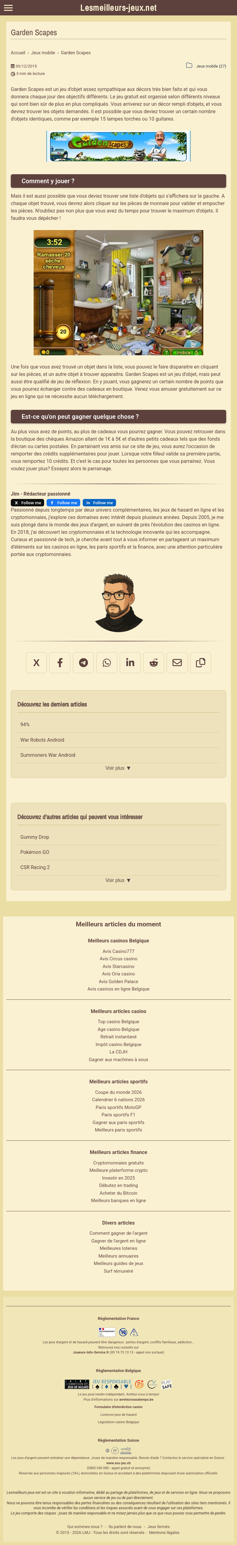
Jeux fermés (159, 1526)
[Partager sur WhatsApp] (106, 662)
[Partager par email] (177, 662)
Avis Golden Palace (118, 981)
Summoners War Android (47, 755)
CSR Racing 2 (35, 867)
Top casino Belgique (118, 1021)
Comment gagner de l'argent (118, 1233)
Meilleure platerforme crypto (118, 1170)
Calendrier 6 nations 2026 (118, 1099)
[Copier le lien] (200, 662)
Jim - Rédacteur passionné (40, 494)
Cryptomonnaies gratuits (118, 1163)
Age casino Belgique (118, 1029)
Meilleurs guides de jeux (118, 1263)
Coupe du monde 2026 (118, 1092)
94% (25, 724)
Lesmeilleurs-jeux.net (118, 8)
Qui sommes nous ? (84, 1526)
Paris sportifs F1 (118, 1115)
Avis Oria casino (118, 974)
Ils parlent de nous (125, 1526)
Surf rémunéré (118, 1271)
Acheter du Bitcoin (118, 1193)
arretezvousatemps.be (136, 1400)
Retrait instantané (118, 1037)
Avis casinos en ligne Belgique (119, 989)
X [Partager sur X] (36, 662)
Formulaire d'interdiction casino (118, 1407)
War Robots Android (42, 740)
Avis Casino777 (118, 951)
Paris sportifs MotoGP (118, 1107)
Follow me (31, 502)
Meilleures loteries (118, 1248)
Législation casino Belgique (118, 1422)
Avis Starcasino (119, 966)
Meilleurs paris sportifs (118, 1130)
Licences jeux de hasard (118, 1415)
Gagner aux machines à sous (118, 1059)
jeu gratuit (128, 97)
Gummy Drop (34, 837)
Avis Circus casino (118, 959)
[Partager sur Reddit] (153, 662)
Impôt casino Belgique (119, 1044)
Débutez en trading (118, 1185)
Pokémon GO (34, 852)
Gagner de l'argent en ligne (118, 1241)
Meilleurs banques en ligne (118, 1200)
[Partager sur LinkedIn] (130, 662)
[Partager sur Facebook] (59, 662)
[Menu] (8, 8)
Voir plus (118, 768)
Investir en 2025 (118, 1178)
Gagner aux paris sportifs (118, 1122)
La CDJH (119, 1052)
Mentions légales (164, 1532)
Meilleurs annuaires (118, 1256)
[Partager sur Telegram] (83, 662)
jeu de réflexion (74, 382)
